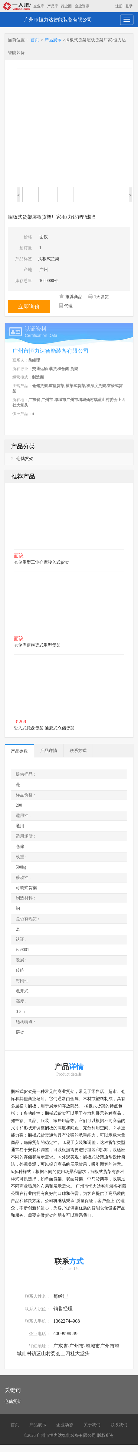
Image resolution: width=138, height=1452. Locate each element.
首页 (35, 40)
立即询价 (29, 307)
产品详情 (48, 750)
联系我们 (118, 1425)
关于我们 (92, 1425)
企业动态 (64, 1425)
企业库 (38, 6)
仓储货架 (22, 458)
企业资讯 (82, 6)
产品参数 (19, 751)
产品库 (52, 6)
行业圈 (66, 6)
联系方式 (78, 750)
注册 (119, 6)
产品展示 (52, 40)
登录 (129, 6)
